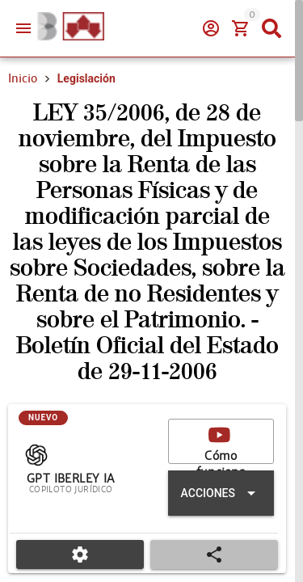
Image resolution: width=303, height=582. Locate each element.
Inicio (22, 78)
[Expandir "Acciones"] (221, 493)
